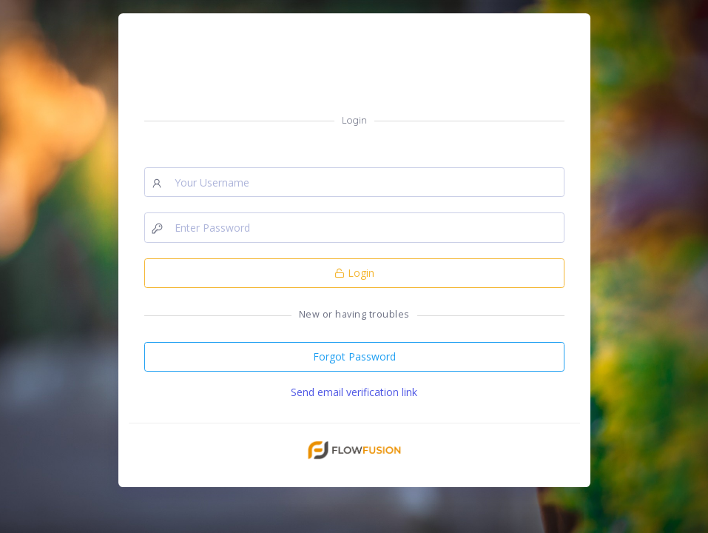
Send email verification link (354, 392)
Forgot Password (354, 356)
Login (354, 273)
